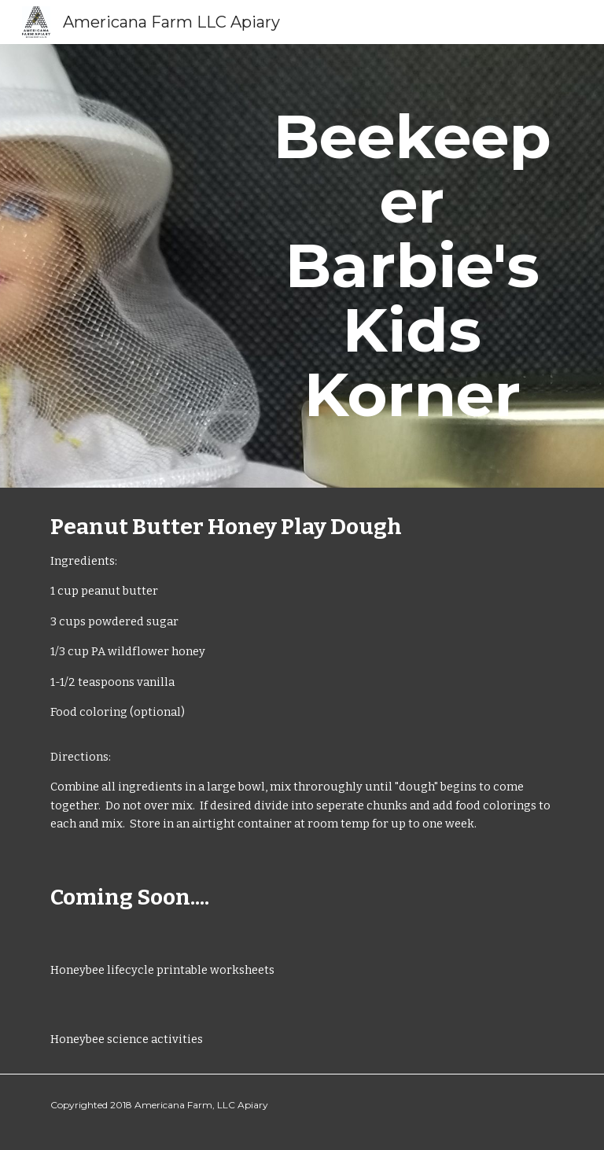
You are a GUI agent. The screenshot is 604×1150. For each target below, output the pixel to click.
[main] (411, 266)
